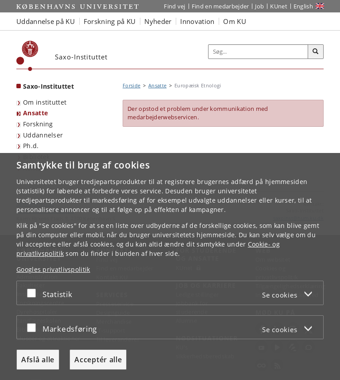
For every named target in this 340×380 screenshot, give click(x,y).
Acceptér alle (98, 359)
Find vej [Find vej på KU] (174, 6)
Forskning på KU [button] (110, 21)
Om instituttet (44, 102)
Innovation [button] (197, 21)
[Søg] (316, 51)
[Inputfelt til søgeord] (258, 51)
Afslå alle (37, 359)
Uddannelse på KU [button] (45, 21)
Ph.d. (31, 145)
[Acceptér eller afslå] (33, 293)
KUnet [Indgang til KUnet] (278, 6)
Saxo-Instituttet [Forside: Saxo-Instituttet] (48, 86)
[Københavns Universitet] (27, 56)
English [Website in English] (303, 6)
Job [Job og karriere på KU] (259, 6)
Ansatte (35, 113)
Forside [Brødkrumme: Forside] (131, 85)
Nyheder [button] (157, 21)
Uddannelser (43, 135)
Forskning (38, 124)
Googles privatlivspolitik (53, 269)
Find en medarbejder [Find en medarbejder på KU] (220, 6)
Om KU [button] (234, 21)
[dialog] (170, 266)
